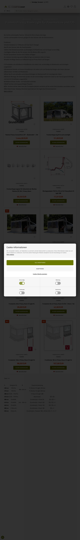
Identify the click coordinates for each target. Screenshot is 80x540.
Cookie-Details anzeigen (40, 274)
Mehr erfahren (10, 255)
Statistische (58, 291)
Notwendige (22, 282)
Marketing (58, 282)
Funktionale (22, 291)
